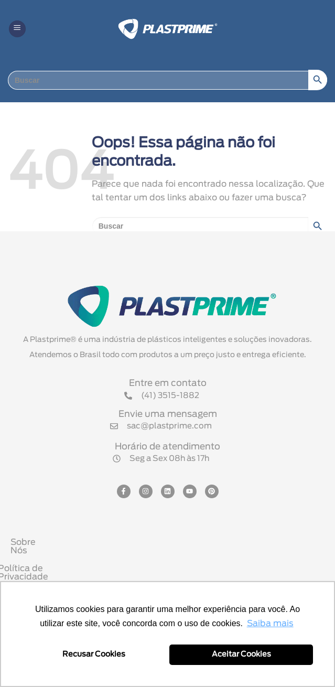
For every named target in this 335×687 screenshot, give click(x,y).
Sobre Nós (170, 542)
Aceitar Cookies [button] (241, 654)
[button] (17, 29)
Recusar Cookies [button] (93, 654)
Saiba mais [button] (270, 623)
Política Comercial (170, 578)
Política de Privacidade (170, 560)
